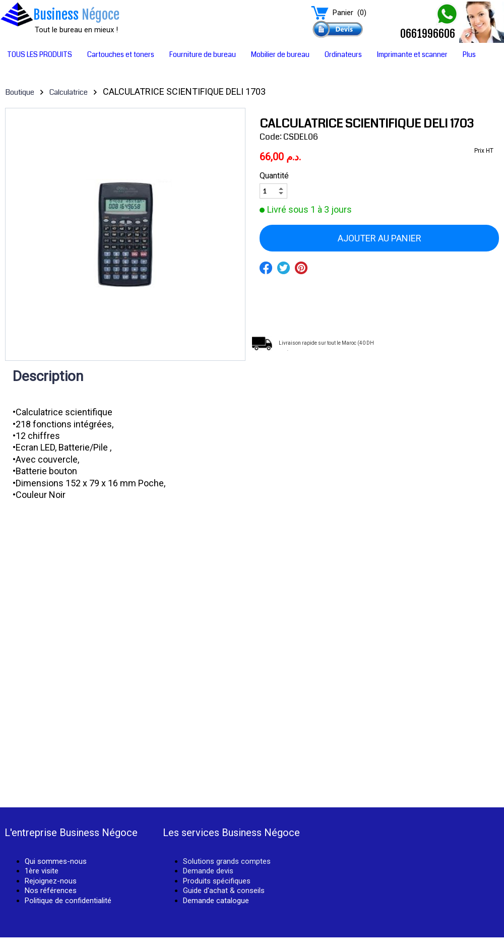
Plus (469, 54)
